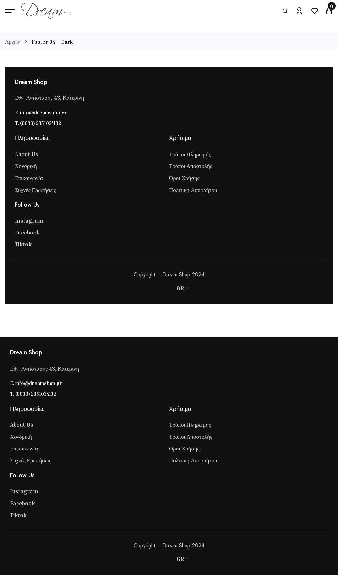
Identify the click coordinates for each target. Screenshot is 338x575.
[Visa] (149, 288)
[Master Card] (155, 288)
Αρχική (12, 41)
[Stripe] (162, 288)
